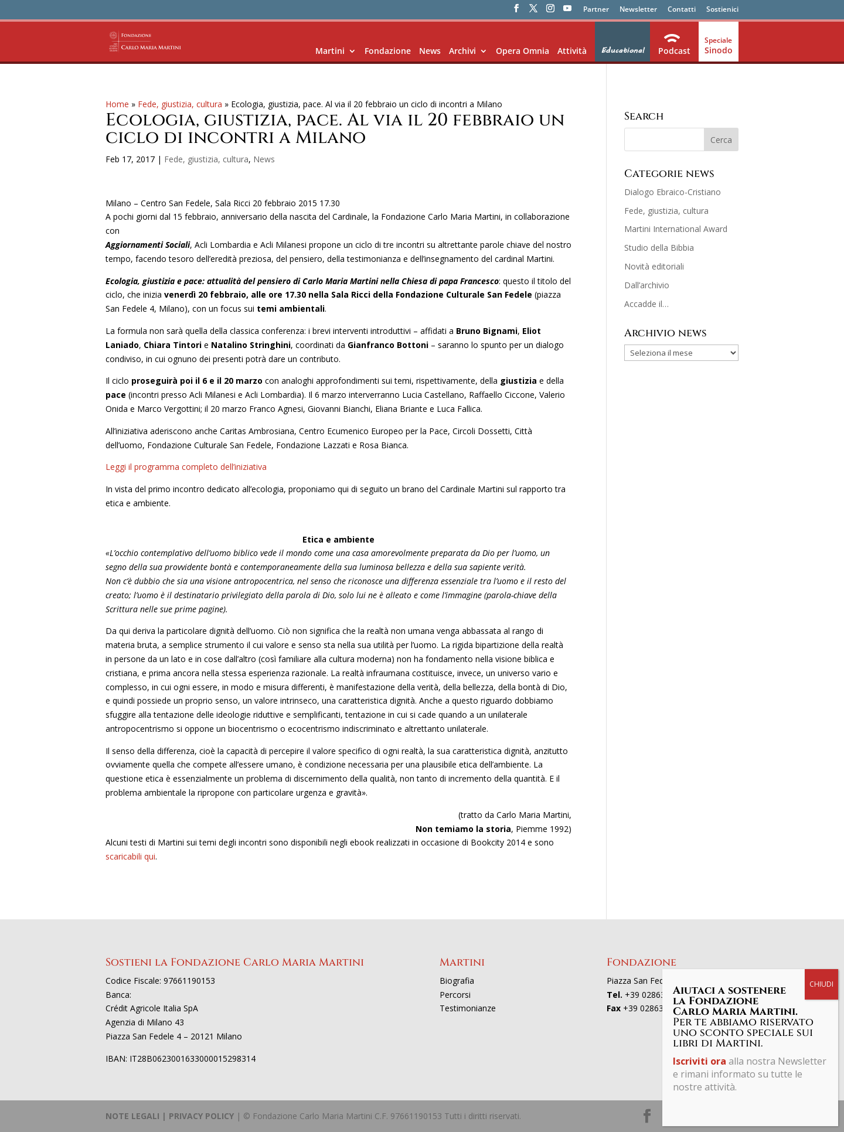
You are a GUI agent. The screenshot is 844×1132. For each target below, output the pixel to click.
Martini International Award (675, 228)
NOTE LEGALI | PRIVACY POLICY (170, 1115)
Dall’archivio (646, 285)
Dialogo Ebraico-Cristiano (672, 191)
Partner (596, 10)
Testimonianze (468, 1008)
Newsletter (638, 10)
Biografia (457, 980)
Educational (622, 50)
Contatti (682, 10)
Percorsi (455, 994)
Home (117, 104)
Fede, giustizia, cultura (180, 104)
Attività (572, 50)
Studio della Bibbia (659, 247)
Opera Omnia (522, 50)
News (430, 50)
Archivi (462, 50)
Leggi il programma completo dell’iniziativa (186, 466)
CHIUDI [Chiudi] (821, 272)
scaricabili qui (130, 856)
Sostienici (722, 10)
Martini (330, 50)
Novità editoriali (654, 266)
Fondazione (388, 50)
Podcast (674, 50)
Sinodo (719, 50)
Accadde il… (646, 303)
